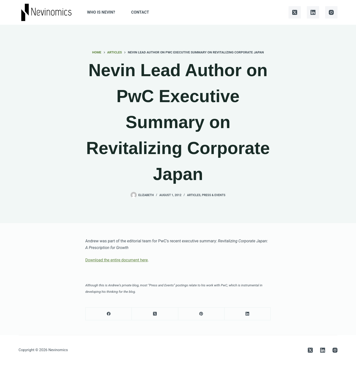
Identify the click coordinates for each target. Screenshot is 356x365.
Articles (193, 195)
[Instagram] (331, 12)
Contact (140, 12)
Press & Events (213, 195)
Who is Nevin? (101, 12)
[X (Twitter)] (295, 12)
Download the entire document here (116, 260)
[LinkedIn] (313, 12)
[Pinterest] (201, 314)
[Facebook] (109, 314)
